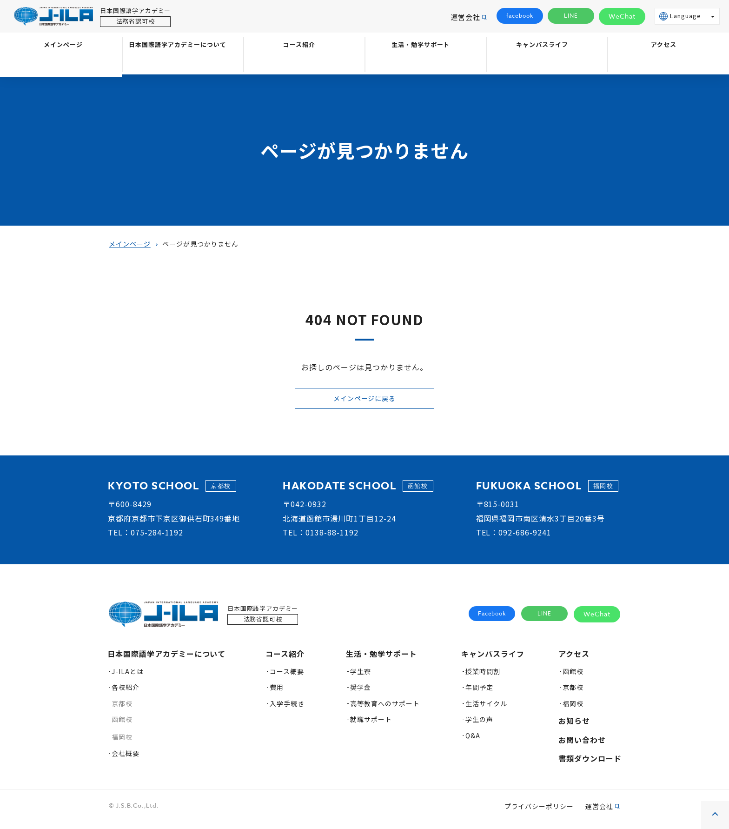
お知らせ (574, 725)
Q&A (472, 740)
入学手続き (287, 708)
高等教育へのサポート (385, 708)
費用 (277, 691)
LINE (571, 16)
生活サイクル (486, 708)
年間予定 (479, 691)
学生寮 (360, 676)
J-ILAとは (128, 676)
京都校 (122, 708)
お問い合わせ (582, 744)
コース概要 (287, 676)
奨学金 (360, 691)
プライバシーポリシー (539, 811)
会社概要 (125, 757)
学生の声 (479, 724)
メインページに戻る (364, 400)
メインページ (61, 63)
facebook (520, 16)
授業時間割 (482, 676)
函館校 (122, 724)
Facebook (492, 618)
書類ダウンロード (590, 763)
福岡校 (122, 741)
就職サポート (371, 724)
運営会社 (465, 17)
